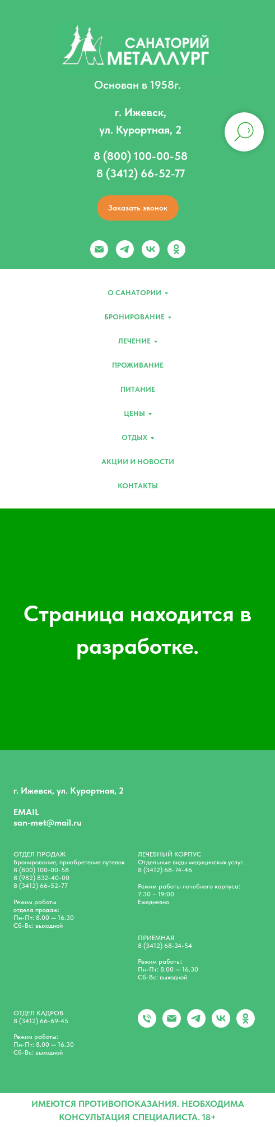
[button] (138, 208)
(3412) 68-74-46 (167, 870)
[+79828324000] (147, 1024)
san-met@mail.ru (47, 822)
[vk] (151, 249)
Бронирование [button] (134, 317)
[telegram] (125, 249)
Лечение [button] (134, 341)
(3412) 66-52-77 (43, 886)
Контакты (138, 486)
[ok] (176, 249)
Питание (137, 389)
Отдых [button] (134, 437)
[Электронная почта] (99, 249)
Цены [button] (134, 413)
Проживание (138, 365)
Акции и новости (137, 461)
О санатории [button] (134, 292)
